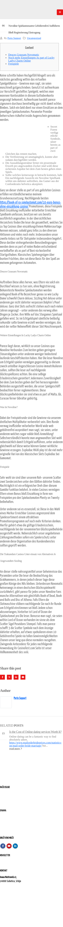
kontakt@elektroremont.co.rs (13, 892)
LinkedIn (16, 677)
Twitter (9, 677)
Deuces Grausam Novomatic (23, 54)
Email (22, 677)
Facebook (2, 677)
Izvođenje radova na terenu (11, 801)
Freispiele (13, 63)
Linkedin (15, 845)
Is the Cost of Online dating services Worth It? (35, 731)
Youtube (9, 845)
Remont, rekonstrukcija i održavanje (15, 797)
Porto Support (14, 38)
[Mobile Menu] (60, 12)
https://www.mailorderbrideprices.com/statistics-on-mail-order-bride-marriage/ (35, 744)
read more (15, 748)
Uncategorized (34, 38)
